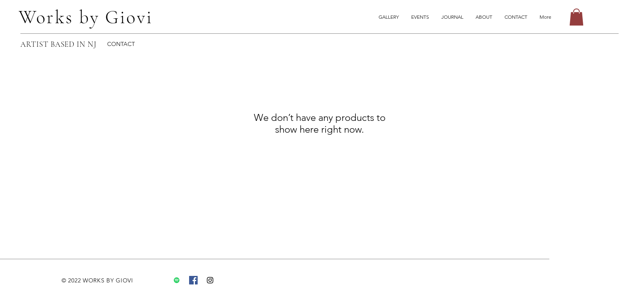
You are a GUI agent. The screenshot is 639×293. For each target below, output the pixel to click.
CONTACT (121, 44)
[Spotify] (176, 280)
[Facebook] (193, 280)
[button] (576, 17)
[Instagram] (210, 280)
